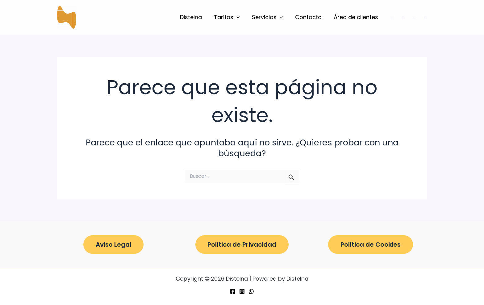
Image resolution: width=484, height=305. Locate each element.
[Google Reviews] (425, 17)
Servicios (270, 17)
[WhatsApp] (414, 17)
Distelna (195, 17)
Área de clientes (356, 17)
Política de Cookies (370, 244)
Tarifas (230, 17)
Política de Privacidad (241, 244)
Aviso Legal (113, 244)
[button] (240, 17)
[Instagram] (392, 17)
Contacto (310, 17)
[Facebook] (403, 17)
